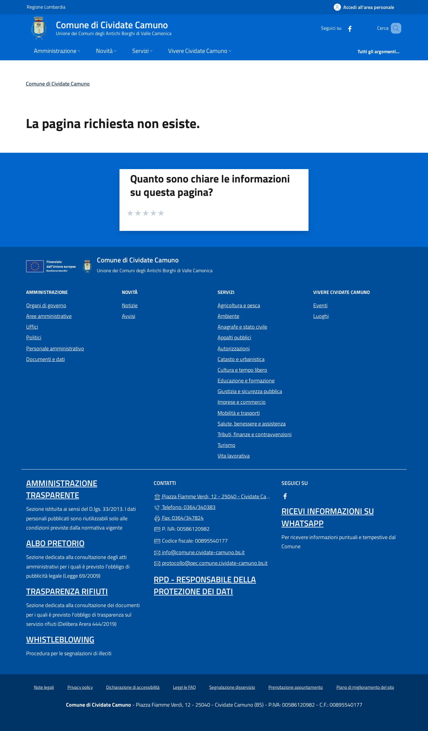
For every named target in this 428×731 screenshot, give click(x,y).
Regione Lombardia (46, 6)
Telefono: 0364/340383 (184, 507)
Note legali (44, 687)
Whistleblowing (60, 639)
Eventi (320, 305)
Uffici (32, 327)
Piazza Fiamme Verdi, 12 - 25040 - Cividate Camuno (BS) (214, 495)
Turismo (226, 445)
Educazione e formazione (246, 380)
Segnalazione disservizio (232, 687)
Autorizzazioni (234, 348)
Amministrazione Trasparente (61, 489)
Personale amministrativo (55, 348)
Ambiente (228, 316)
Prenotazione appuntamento (295, 687)
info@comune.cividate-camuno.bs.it (199, 552)
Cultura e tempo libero (242, 370)
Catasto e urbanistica (241, 359)
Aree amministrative (49, 316)
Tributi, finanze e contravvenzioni (255, 434)
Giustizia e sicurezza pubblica (250, 391)
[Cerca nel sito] (394, 28)
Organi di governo (46, 305)
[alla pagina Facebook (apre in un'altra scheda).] (341, 28)
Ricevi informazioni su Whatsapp (327, 517)
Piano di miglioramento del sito (365, 687)
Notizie (130, 305)
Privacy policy (80, 687)
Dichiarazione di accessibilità (133, 687)
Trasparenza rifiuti (67, 591)
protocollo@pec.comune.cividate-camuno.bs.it (211, 563)
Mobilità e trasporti (239, 413)
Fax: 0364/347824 (179, 518)
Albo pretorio (55, 543)
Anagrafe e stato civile (242, 327)
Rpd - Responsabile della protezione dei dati (205, 585)
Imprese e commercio (242, 402)
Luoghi (321, 316)
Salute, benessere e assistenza (252, 424)
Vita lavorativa (234, 456)
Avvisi (128, 316)
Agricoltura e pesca (239, 305)
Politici (33, 337)
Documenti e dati (45, 359)
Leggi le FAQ (184, 687)
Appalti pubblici (234, 337)
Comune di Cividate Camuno (58, 84)
